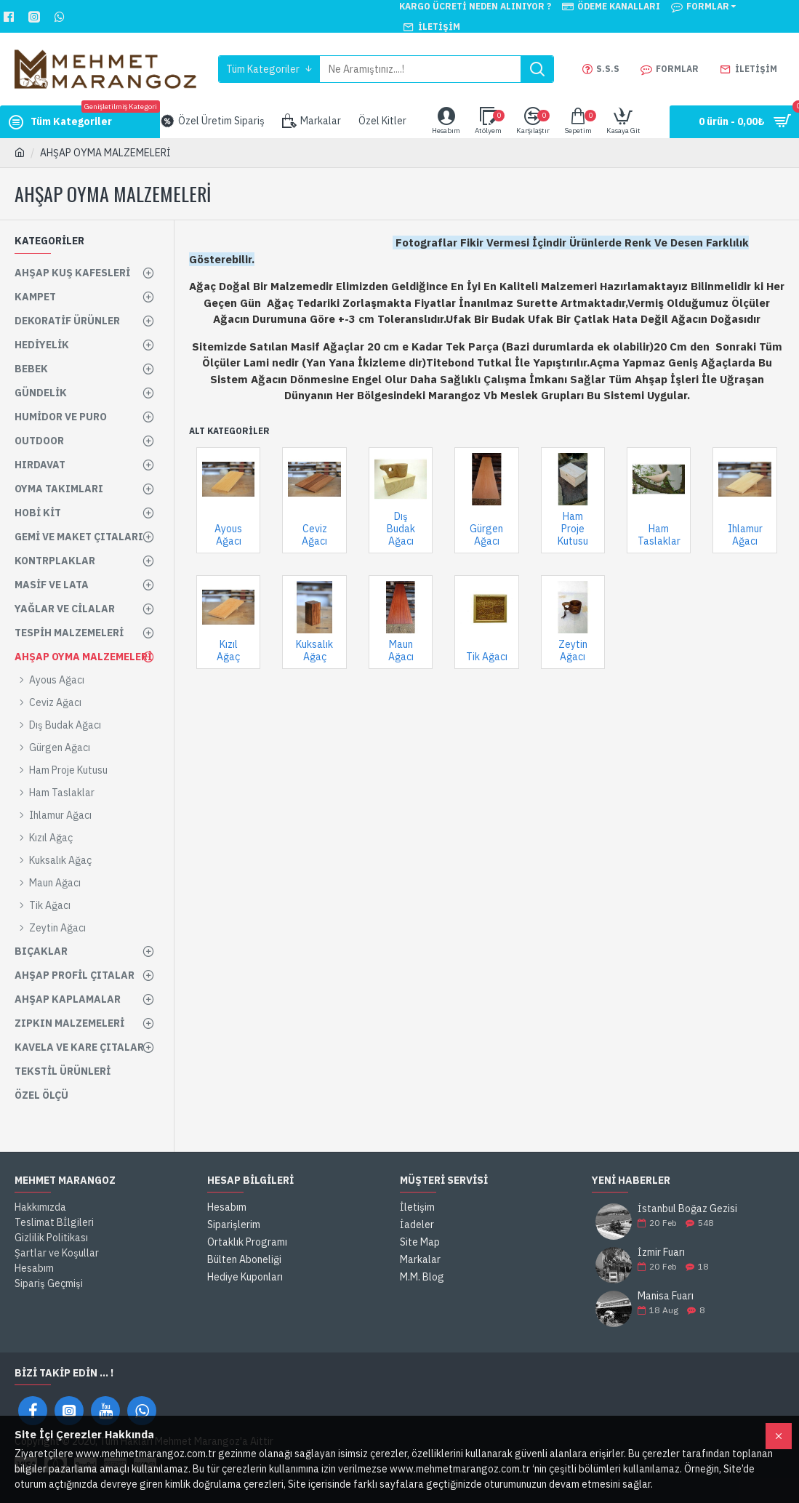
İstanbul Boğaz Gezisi (687, 1208)
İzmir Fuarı (661, 1252)
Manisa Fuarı (666, 1296)
